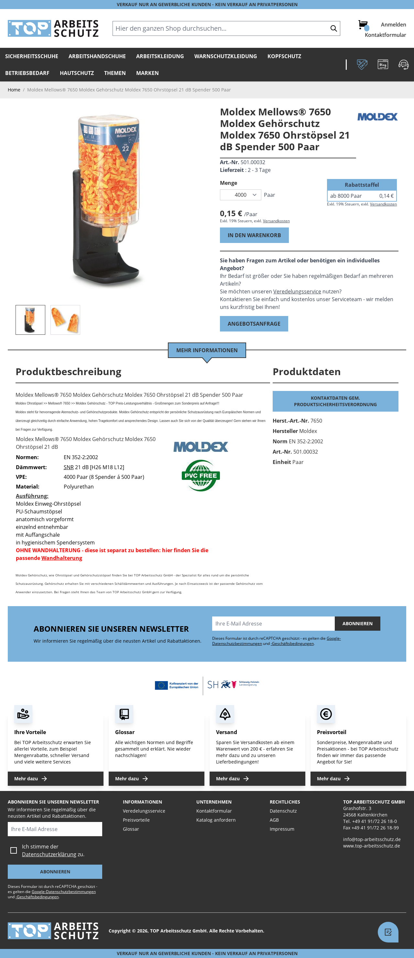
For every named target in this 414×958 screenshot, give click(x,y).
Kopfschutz (284, 56)
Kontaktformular (385, 34)
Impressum (282, 829)
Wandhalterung (61, 558)
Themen (115, 73)
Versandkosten (276, 221)
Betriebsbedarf (27, 73)
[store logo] (53, 28)
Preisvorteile (136, 820)
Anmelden (393, 24)
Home (14, 90)
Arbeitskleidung (160, 56)
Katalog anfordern (216, 820)
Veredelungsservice (297, 291)
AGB (274, 820)
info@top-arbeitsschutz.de (372, 839)
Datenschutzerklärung (49, 854)
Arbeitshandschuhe (97, 56)
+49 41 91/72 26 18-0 (374, 821)
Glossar (131, 829)
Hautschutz (77, 73)
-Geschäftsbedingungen (292, 643)
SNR (69, 467)
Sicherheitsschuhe (31, 56)
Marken (147, 73)
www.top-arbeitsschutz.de (371, 846)
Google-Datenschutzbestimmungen (64, 891)
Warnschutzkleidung (225, 56)
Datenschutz (283, 811)
